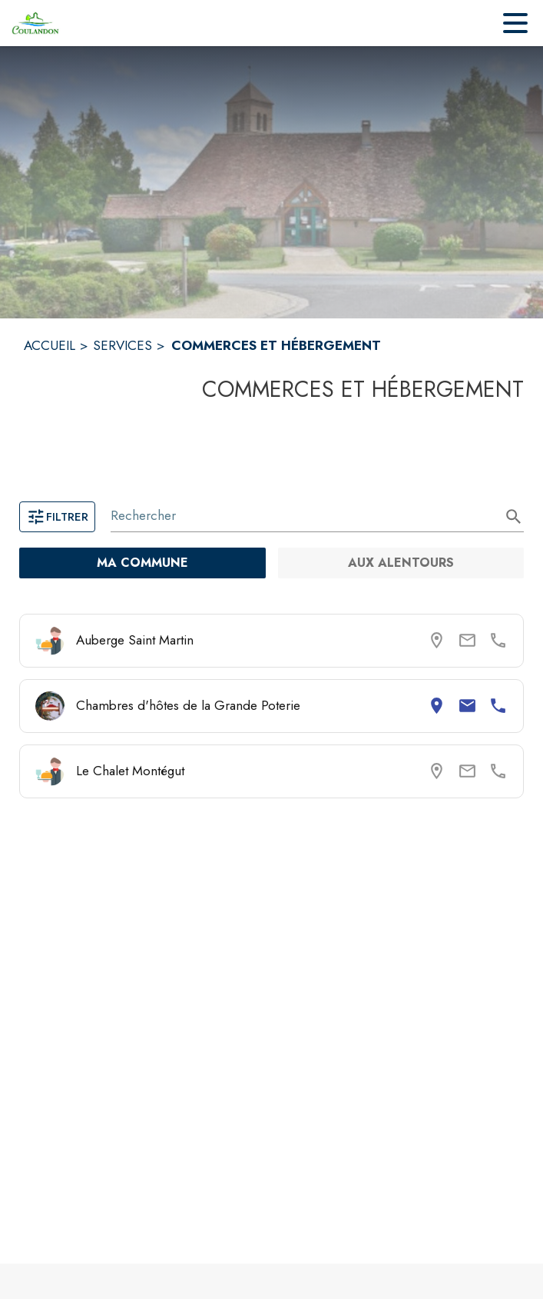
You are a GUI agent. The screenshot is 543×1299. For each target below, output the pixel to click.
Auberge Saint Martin (135, 640)
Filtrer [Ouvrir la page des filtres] (57, 516)
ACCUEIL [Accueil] (49, 345)
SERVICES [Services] (122, 345)
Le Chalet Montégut (130, 770)
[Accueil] (35, 23)
